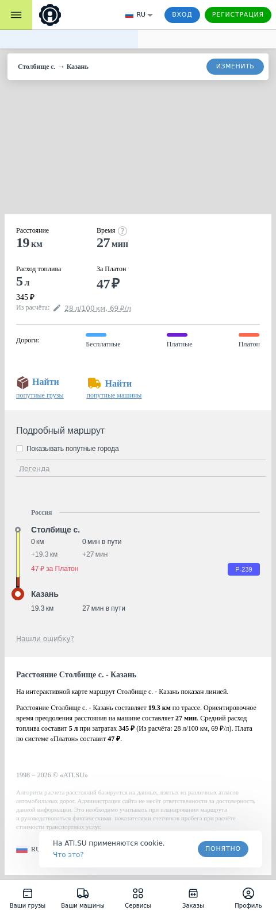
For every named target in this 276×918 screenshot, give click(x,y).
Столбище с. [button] (55, 530)
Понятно (223, 849)
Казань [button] (45, 594)
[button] (30, 849)
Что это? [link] (68, 855)
